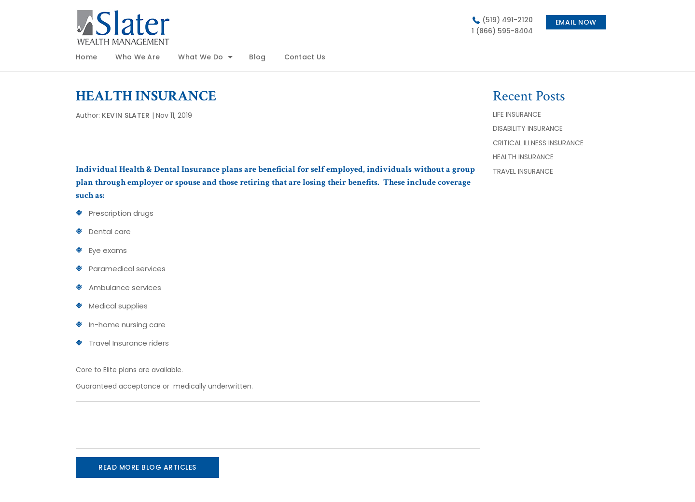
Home (86, 57)
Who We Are (137, 57)
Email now (576, 22)
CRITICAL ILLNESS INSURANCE (538, 143)
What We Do (200, 57)
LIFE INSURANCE (517, 114)
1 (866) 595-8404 (502, 31)
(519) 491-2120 (507, 20)
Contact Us (305, 57)
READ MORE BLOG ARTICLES (147, 467)
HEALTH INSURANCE (523, 157)
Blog (257, 57)
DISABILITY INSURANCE (529, 128)
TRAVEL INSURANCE (523, 171)
